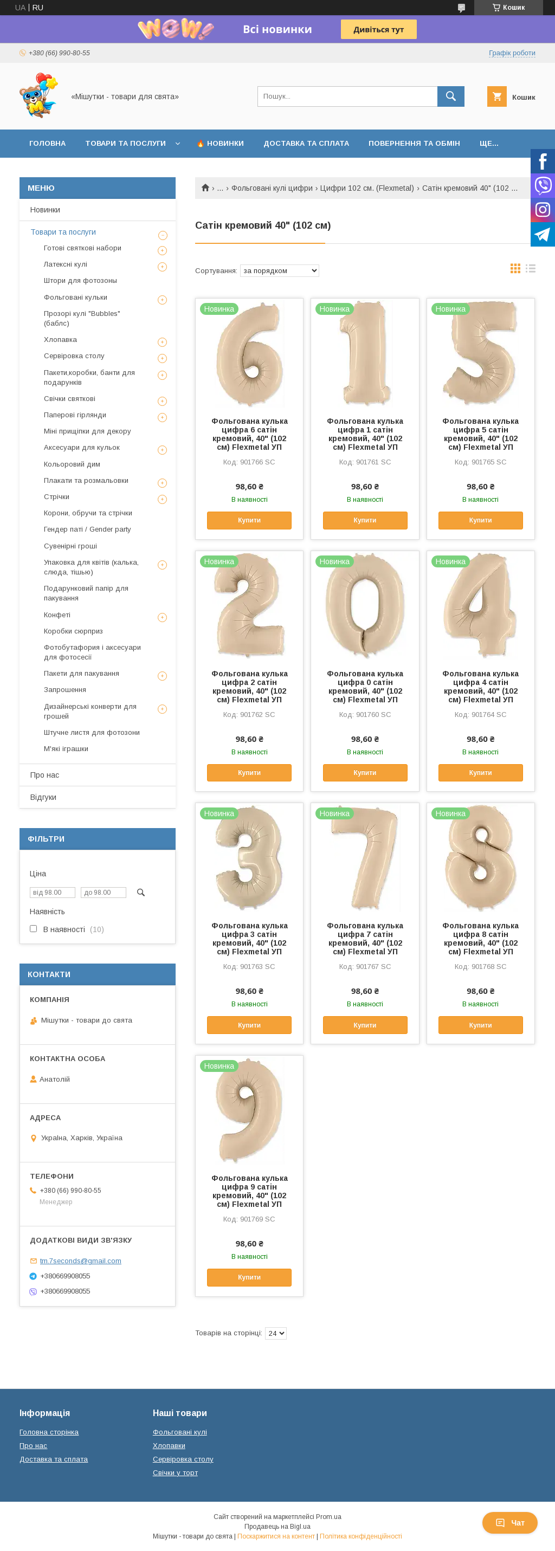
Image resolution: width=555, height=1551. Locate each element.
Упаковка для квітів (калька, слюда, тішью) (91, 567)
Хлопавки (169, 1446)
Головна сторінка (49, 1432)
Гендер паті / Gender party (87, 529)
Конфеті (57, 615)
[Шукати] (450, 96)
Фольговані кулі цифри (272, 188)
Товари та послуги (125, 143)
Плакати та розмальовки (86, 480)
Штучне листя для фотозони (92, 732)
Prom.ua (328, 1517)
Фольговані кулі (180, 1432)
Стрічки (56, 497)
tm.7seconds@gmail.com (80, 1261)
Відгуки (43, 797)
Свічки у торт (175, 1473)
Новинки (45, 209)
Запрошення (65, 690)
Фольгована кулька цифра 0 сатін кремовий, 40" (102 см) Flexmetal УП (365, 686)
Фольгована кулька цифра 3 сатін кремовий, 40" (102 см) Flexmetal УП (249, 938)
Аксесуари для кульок (82, 447)
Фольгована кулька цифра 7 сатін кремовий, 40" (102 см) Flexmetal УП (365, 938)
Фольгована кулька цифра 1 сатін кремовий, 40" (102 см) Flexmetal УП (365, 434)
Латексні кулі (65, 264)
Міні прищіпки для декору (87, 431)
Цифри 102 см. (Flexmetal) (367, 188)
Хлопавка (60, 339)
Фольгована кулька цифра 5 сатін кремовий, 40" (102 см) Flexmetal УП (480, 434)
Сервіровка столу (74, 356)
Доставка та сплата (306, 143)
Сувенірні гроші (70, 546)
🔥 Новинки (220, 143)
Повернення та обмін (414, 143)
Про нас (44, 775)
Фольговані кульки (75, 297)
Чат (510, 1523)
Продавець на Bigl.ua (277, 1526)
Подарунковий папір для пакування (86, 593)
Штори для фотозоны (80, 280)
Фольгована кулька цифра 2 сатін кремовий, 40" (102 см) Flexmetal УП (249, 686)
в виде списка (530, 271)
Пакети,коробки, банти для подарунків (89, 377)
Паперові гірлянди (75, 415)
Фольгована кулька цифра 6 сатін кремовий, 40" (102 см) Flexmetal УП (249, 434)
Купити (249, 520)
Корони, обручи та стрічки (88, 513)
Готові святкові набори (82, 248)
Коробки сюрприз (73, 631)
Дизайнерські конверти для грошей (90, 711)
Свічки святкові (69, 399)
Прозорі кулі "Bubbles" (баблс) (82, 318)
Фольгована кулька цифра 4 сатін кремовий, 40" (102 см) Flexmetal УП (480, 686)
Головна (47, 143)
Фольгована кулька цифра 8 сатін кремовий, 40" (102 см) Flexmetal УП (480, 938)
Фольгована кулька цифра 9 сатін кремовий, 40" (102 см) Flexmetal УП (249, 1191)
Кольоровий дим (72, 464)
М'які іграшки (66, 749)
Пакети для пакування (81, 673)
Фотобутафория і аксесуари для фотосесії (92, 652)
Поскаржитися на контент (276, 1536)
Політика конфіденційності (361, 1536)
